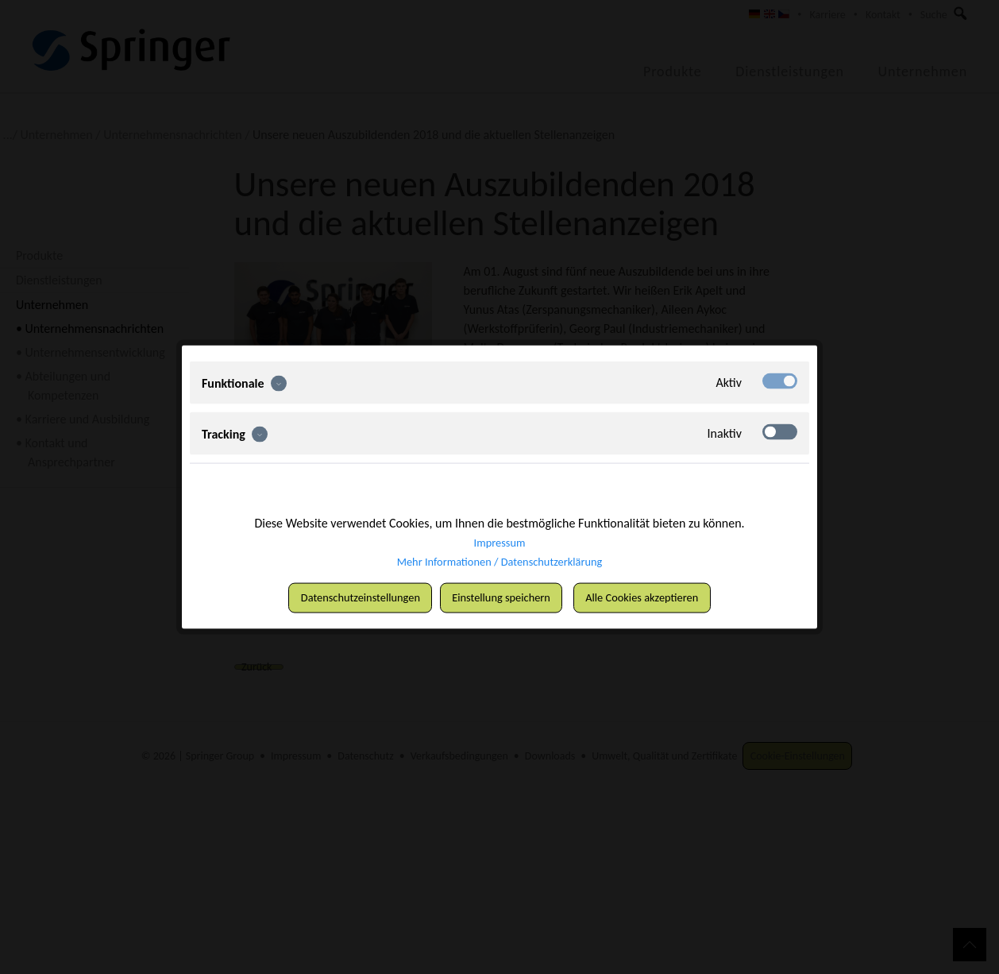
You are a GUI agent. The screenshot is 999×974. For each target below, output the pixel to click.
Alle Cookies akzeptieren (658, 597)
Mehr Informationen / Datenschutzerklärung (499, 559)
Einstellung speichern (503, 597)
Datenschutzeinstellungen (344, 597)
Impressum (499, 540)
